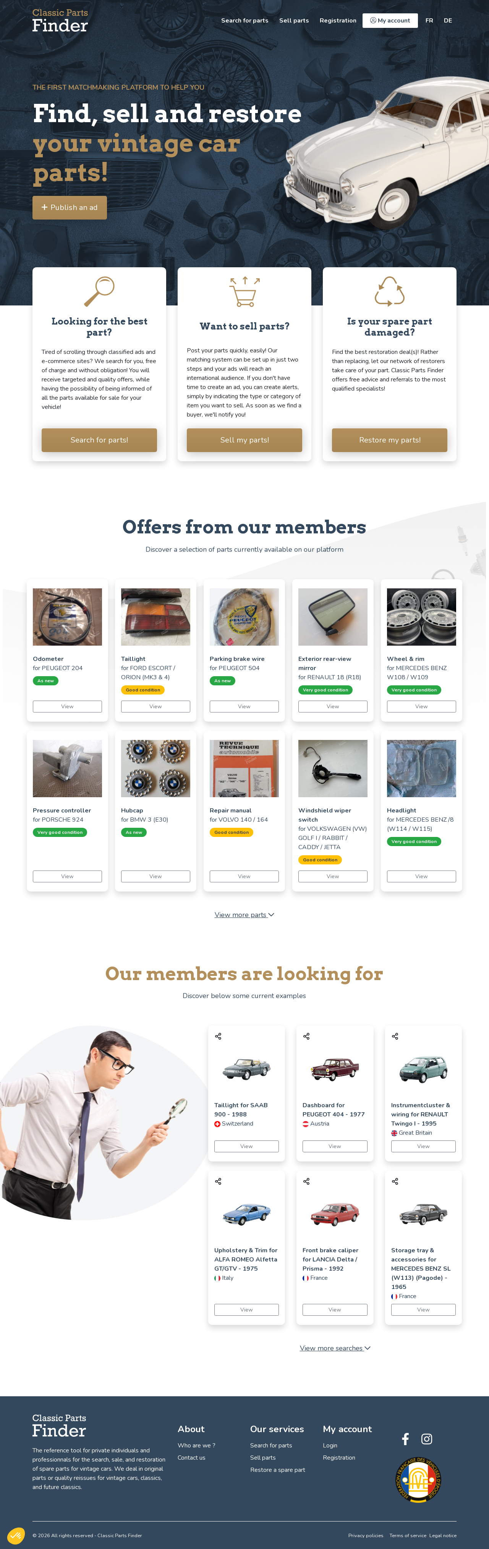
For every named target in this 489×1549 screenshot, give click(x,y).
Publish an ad (70, 207)
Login (330, 1445)
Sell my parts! (244, 440)
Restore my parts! (390, 440)
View (67, 706)
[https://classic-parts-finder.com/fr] (429, 20)
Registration (338, 20)
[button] (16, 1536)
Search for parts (245, 20)
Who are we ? (196, 1445)
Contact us (192, 1458)
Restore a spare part (277, 1470)
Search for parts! (99, 440)
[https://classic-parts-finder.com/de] (448, 20)
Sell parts (294, 20)
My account (390, 20)
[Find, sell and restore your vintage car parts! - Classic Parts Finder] (60, 20)
